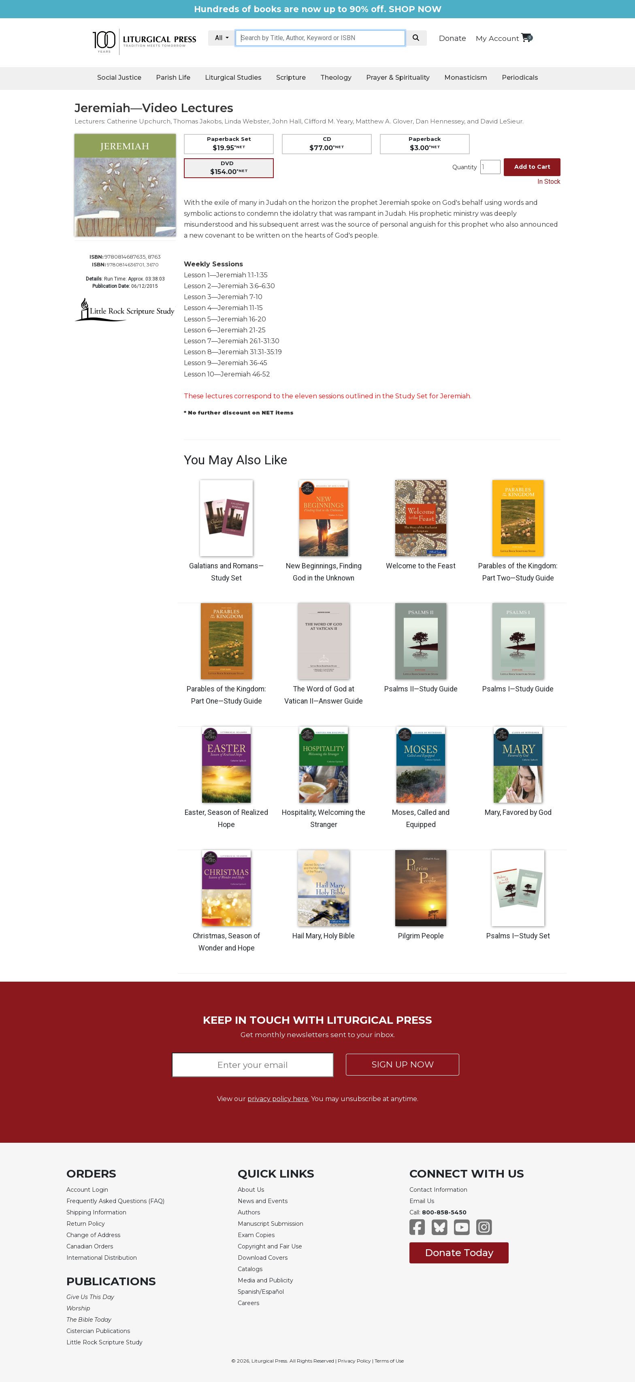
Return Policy (85, 1223)
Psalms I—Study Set (518, 936)
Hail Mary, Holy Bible (323, 936)
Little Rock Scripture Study (104, 1342)
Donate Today (459, 1253)
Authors (249, 1212)
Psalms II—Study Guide (421, 689)
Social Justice (119, 77)
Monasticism (465, 77)
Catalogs (250, 1269)
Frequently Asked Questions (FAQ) (115, 1201)
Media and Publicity (265, 1280)
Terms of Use (389, 1361)
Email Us (421, 1201)
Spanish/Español (261, 1291)
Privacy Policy (354, 1361)
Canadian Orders (89, 1246)
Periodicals (520, 77)
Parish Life (173, 77)
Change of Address (93, 1235)
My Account (497, 38)
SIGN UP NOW (403, 1064)
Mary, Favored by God (518, 812)
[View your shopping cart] (526, 37)
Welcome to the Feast (421, 566)
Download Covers (263, 1257)
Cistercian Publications (98, 1331)
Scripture (291, 77)
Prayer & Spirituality (398, 77)
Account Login (87, 1189)
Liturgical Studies (233, 77)
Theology (336, 77)
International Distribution (101, 1257)
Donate (452, 38)
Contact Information (438, 1189)
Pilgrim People (421, 936)
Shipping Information (96, 1212)
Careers (248, 1303)
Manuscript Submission (270, 1223)
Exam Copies (256, 1235)
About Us (251, 1189)
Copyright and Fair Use (270, 1246)
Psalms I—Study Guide (518, 689)
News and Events (263, 1201)
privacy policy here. (278, 1099)
